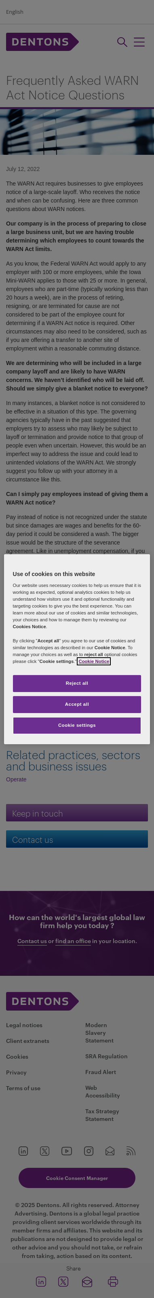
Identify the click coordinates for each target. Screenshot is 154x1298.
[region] (77, 649)
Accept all (77, 704)
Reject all (77, 683)
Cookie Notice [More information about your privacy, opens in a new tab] (93, 661)
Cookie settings (77, 725)
